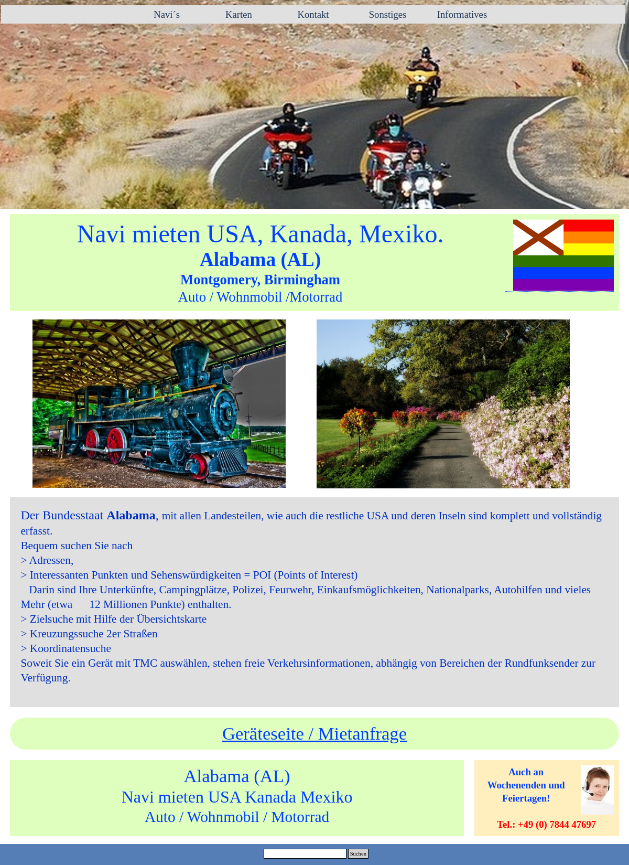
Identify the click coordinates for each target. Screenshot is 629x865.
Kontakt (313, 14)
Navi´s (164, 14)
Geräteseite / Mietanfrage (314, 733)
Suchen (358, 854)
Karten (238, 14)
